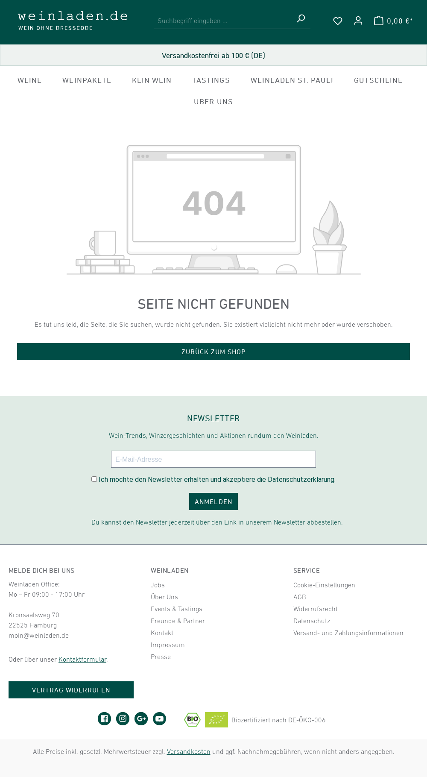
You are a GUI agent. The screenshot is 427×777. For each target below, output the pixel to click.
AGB (299, 597)
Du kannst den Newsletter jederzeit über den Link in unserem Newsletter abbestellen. (217, 522)
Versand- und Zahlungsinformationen (348, 632)
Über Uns (164, 597)
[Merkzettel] (338, 20)
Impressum (168, 644)
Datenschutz (311, 621)
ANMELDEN (213, 501)
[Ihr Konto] (358, 20)
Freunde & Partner (178, 621)
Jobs (158, 585)
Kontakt (162, 632)
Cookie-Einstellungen (324, 585)
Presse (161, 656)
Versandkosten (189, 751)
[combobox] (222, 20)
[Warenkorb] (393, 20)
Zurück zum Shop (213, 351)
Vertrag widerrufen (71, 690)
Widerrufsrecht (315, 609)
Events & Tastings (176, 609)
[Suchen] (300, 20)
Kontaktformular (82, 659)
